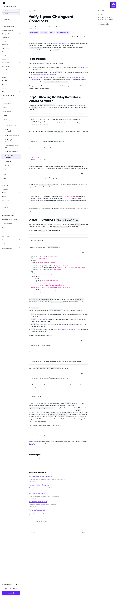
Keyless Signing (7, 103)
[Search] (11, 10)
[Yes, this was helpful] (32, 458)
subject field (43, 324)
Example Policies (9, 170)
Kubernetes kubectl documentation (45, 74)
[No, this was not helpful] (39, 458)
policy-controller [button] (34, 32)
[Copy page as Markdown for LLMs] (79, 36)
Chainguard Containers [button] (62, 32)
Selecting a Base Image (8, 215)
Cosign (31, 444)
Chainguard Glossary (7, 223)
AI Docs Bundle (7, 584)
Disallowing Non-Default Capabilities (11, 130)
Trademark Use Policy (7, 232)
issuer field (42, 319)
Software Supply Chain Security (10, 219)
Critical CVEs (8, 161)
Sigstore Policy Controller (60, 43)
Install (5, 115)
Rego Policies (8, 165)
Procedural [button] (44, 32)
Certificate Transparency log (70, 329)
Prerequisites (101, 14)
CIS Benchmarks (6, 200)
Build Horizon (5, 227)
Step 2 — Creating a (103, 23)
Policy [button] (51, 32)
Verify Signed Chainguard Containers (11, 156)
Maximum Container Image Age (12, 146)
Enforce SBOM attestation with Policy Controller (11, 124)
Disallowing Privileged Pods (12, 135)
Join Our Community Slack (9, 588)
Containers (5, 211)
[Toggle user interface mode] (17, 585)
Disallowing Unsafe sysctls (11, 151)
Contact (10, 593)
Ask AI (5, 14)
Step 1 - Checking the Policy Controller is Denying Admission (106, 18)
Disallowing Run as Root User (11, 140)
